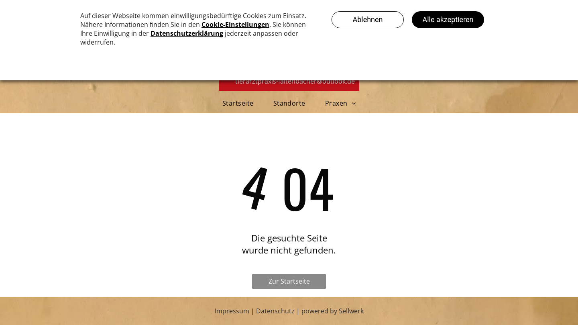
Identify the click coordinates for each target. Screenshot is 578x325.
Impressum (232, 311)
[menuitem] (239, 103)
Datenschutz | (278, 311)
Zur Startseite (289, 281)
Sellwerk (351, 311)
